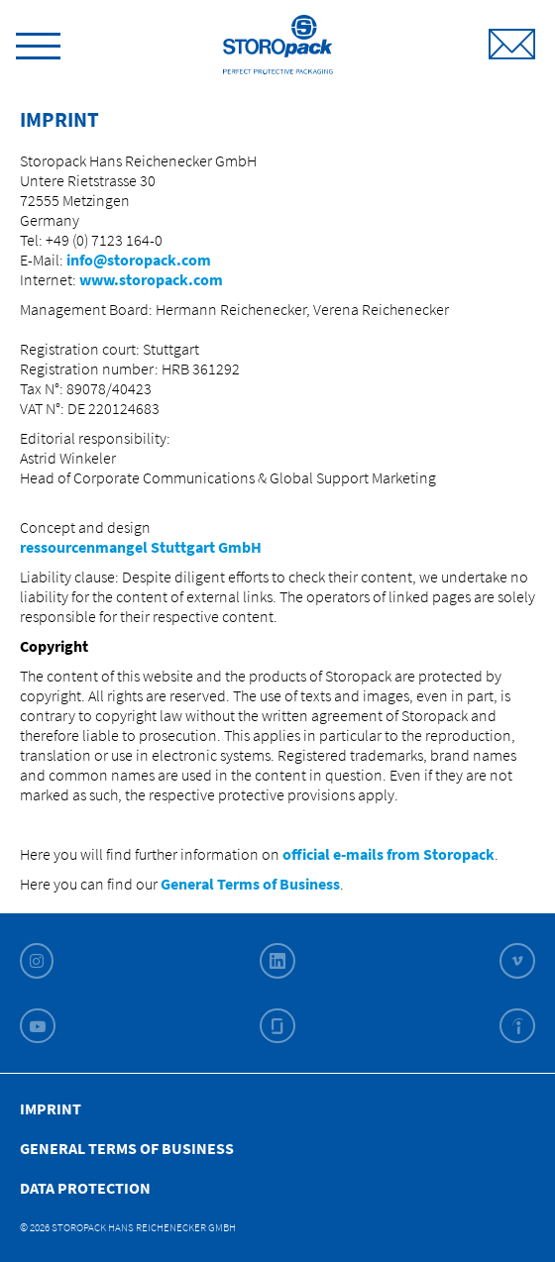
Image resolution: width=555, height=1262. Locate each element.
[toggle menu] (38, 42)
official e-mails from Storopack (388, 854)
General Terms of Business (250, 884)
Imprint (50, 1108)
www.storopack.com (151, 279)
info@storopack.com (138, 259)
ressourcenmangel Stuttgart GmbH (142, 547)
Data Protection (85, 1188)
